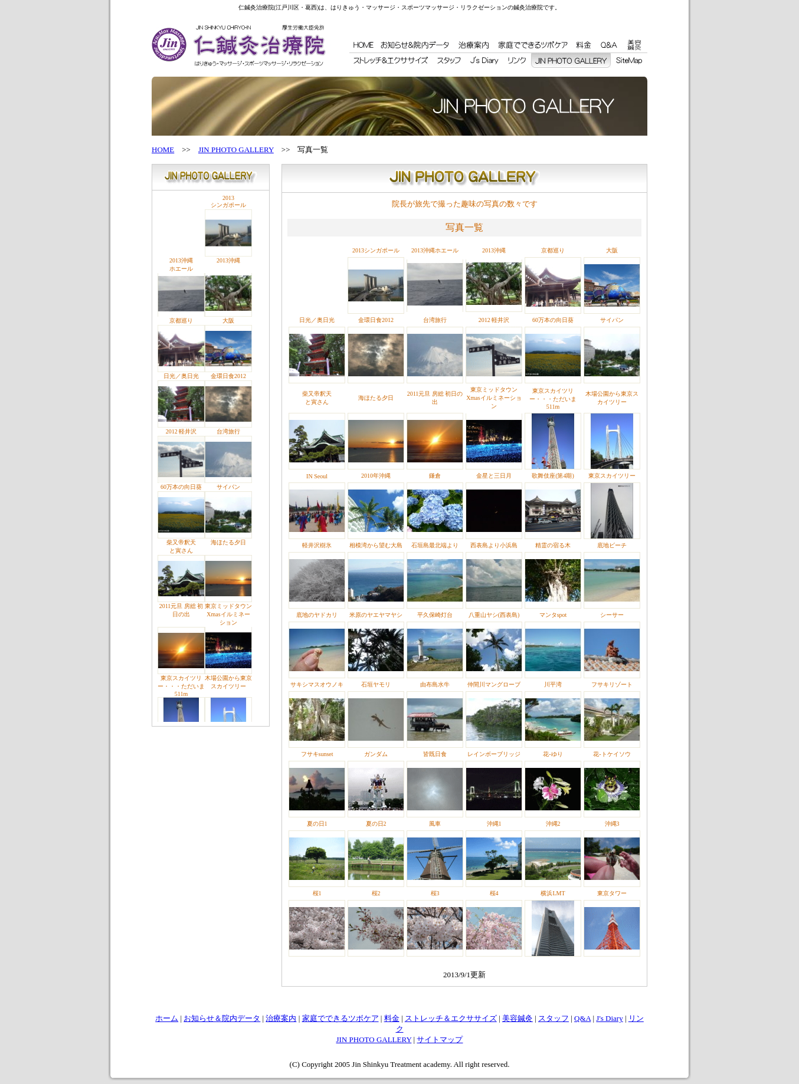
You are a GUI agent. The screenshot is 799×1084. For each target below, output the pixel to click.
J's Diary (609, 1018)
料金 (392, 1018)
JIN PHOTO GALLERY (236, 149)
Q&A (582, 1018)
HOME (163, 149)
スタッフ (553, 1018)
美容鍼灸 (517, 1018)
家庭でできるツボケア (340, 1018)
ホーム (166, 1018)
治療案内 (281, 1018)
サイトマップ (440, 1039)
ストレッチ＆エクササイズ (451, 1018)
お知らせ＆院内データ (222, 1018)
